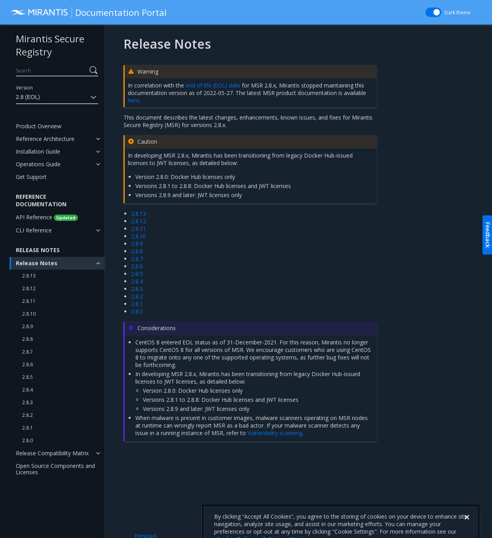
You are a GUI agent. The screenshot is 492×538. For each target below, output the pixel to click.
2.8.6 (27, 364)
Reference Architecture (45, 139)
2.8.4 (27, 389)
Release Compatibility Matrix (52, 453)
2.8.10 (29, 313)
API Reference (47, 217)
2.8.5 (27, 377)
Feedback (488, 235)
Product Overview (38, 126)
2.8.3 (27, 402)
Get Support (31, 177)
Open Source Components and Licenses (55, 469)
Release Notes (36, 263)
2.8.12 (29, 288)
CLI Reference (34, 230)
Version (24, 87)
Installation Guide (38, 151)
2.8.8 (27, 339)
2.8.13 (29, 275)
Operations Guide (38, 164)
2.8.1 (27, 427)
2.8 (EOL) (57, 97)
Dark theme (458, 12)
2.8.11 (29, 301)
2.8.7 (27, 351)
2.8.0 (27, 440)
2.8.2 (27, 415)
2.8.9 (27, 326)
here (133, 100)
